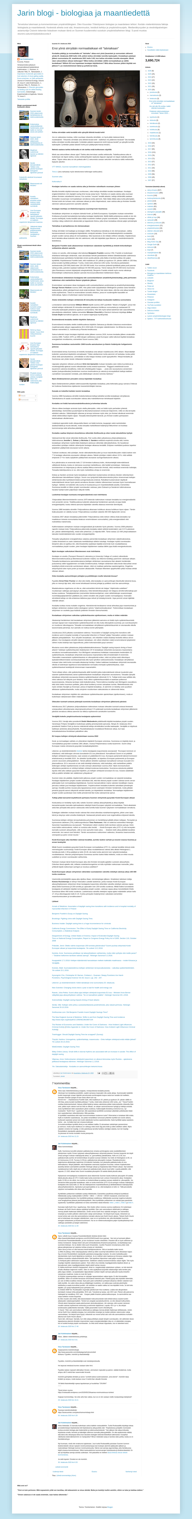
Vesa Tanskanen (64, 1088)
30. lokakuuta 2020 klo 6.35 (68, 1415)
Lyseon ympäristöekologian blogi (159, 316)
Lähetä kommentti (61, 1467)
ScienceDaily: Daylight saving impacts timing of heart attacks (75, 1000)
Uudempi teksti (58, 1472)
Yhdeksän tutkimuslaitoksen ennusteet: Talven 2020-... (159, 112)
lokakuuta (153, 98)
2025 (150, 74)
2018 (150, 146)
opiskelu (150, 204)
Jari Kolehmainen (64, 1144)
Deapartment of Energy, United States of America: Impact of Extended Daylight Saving (85, 936)
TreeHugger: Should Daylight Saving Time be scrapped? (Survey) (77, 1034)
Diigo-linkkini (151, 308)
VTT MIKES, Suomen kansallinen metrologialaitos (71, 167)
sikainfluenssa (152, 258)
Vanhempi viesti (131, 1472)
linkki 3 (123, 1203)
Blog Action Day (153, 242)
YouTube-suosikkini (154, 305)
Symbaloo (150, 313)
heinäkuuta (154, 123)
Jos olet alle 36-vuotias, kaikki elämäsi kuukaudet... (160, 107)
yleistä (63, 1076)
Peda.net (150, 286)
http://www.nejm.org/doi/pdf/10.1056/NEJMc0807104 (72, 1020)
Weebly (150, 283)
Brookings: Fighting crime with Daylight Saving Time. (72, 919)
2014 (150, 158)
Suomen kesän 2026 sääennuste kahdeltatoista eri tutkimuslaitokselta (36, 114)
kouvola (150, 195)
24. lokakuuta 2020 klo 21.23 (68, 1136)
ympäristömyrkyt (153, 228)
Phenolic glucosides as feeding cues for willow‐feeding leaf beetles (30, 89)
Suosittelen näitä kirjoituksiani (157, 50)
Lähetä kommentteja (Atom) (66, 1475)
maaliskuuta (154, 133)
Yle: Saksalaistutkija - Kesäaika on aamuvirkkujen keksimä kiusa (77, 1066)
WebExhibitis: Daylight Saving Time (66, 1047)
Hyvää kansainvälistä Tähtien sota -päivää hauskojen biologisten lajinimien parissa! (36, 168)
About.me (150, 289)
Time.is (55, 172)
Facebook (150, 271)
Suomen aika (57, 177)
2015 (150, 155)
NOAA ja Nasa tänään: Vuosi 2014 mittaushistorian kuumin (37, 333)
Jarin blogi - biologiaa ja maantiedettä (83, 12)
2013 (150, 162)
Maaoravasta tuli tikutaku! (36, 184)
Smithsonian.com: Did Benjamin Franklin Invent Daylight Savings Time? (80, 1012)
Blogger (110, 1507)
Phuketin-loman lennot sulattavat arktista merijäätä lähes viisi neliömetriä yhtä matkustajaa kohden (30, 379)
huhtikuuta (154, 130)
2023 (150, 80)
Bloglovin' (150, 281)
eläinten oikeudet (153, 231)
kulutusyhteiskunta (154, 198)
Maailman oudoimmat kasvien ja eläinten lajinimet (36, 153)
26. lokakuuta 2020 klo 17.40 (68, 1326)
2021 (150, 86)
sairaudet (150, 220)
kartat (149, 239)
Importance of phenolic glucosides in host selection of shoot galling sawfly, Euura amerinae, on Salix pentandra (30, 76)
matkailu (150, 206)
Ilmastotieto (151, 294)
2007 (150, 180)
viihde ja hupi (152, 217)
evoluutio (150, 234)
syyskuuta (153, 117)
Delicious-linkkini (153, 311)
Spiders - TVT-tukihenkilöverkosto (159, 319)
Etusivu (94, 1472)
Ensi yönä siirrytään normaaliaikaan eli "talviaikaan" (162, 102)
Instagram (150, 300)
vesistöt (150, 209)
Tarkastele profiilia (23, 99)
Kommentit (24, 400)
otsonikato (151, 255)
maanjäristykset (152, 253)
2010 (150, 171)
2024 (150, 77)
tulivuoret (150, 247)
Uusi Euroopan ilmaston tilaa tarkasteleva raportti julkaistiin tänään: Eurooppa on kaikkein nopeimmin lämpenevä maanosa (31, 216)
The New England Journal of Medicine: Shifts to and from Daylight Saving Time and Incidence (88, 1017)
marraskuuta (154, 95)
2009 (150, 174)
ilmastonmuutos (153, 193)
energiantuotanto (153, 225)
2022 (150, 83)
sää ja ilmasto (152, 190)
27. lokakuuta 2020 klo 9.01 (68, 1340)
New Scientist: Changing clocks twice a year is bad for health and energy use (82, 988)
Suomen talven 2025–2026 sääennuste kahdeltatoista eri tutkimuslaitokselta (36, 141)
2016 (150, 152)
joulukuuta (153, 92)
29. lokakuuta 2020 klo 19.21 (68, 1400)
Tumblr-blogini (152, 291)
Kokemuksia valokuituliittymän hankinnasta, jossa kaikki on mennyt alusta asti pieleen (36, 128)
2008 (150, 177)
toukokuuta (154, 126)
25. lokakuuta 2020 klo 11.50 (68, 1226)
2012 (150, 165)
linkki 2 (117, 1203)
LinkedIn (150, 278)
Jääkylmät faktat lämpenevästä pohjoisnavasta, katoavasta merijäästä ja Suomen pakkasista (30, 232)
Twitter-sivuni (152, 268)
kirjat (149, 250)
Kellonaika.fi (56, 182)
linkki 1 (112, 1203)
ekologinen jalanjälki (154, 212)
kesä (149, 236)
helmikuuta (154, 136)
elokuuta (153, 120)
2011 (150, 168)
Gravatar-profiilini (153, 302)
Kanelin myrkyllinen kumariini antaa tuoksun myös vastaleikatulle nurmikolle (35, 201)
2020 (150, 90)
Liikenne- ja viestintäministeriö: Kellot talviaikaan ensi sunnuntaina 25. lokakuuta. (83, 983)
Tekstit (22, 396)
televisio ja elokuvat (154, 223)
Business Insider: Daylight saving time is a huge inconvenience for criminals (81, 924)
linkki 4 (130, 1203)
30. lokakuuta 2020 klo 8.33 (68, 1462)
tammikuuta (154, 139)
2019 (150, 143)
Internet (150, 214)
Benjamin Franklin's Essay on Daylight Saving (70, 914)
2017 (150, 149)
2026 (150, 71)
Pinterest (150, 297)
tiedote (79, 751)
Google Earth (152, 244)
